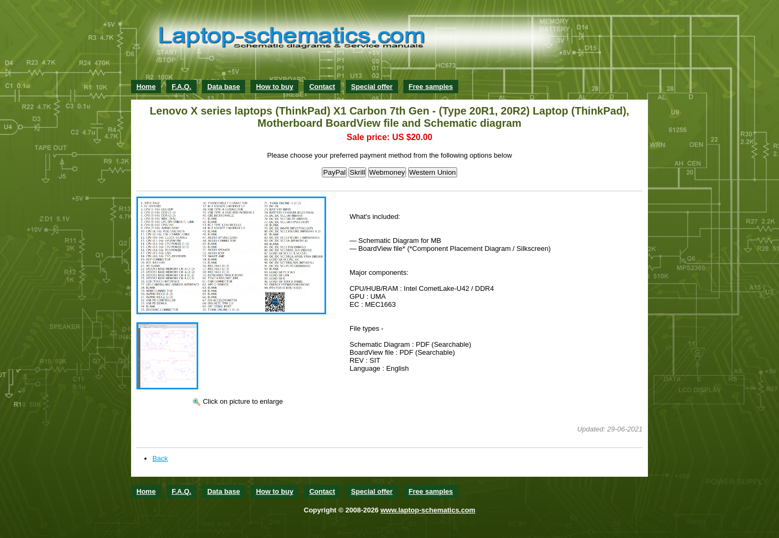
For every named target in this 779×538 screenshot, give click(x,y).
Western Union (432, 172)
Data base (223, 87)
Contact (322, 87)
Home (146, 87)
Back (160, 458)
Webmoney (387, 172)
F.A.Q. (181, 87)
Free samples (431, 87)
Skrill (357, 172)
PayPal (334, 172)
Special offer (372, 87)
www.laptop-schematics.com (427, 510)
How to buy (274, 87)
